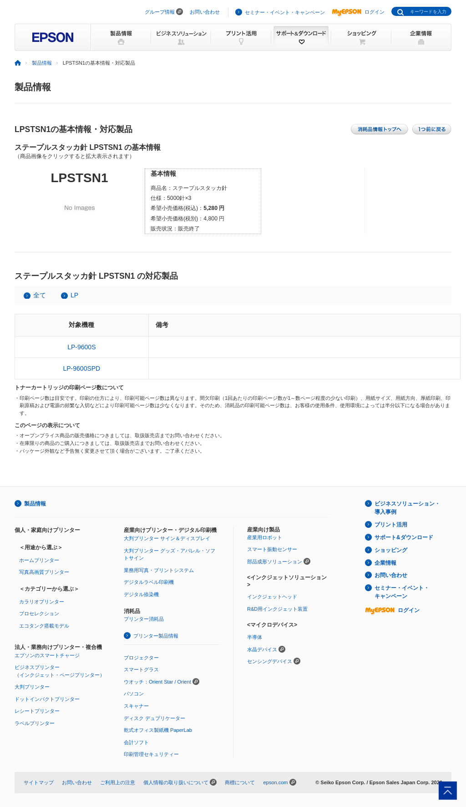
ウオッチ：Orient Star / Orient (157, 681)
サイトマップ (39, 782)
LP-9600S (81, 347)
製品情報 (42, 63)
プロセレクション (39, 613)
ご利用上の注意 (117, 782)
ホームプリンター (39, 560)
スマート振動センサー (272, 549)
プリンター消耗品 (144, 619)
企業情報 (385, 563)
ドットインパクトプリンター (47, 699)
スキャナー (136, 706)
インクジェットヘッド (272, 596)
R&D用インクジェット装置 (277, 609)
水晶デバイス (262, 649)
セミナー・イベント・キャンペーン (285, 12)
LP (74, 295)
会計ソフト (136, 742)
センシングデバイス (269, 661)
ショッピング (391, 550)
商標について (240, 782)
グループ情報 (160, 12)
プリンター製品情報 (155, 635)
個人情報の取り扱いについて (175, 782)
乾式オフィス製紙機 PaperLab (158, 730)
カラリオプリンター (41, 601)
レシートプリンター (37, 711)
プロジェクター (141, 657)
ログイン (358, 12)
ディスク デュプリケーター (154, 718)
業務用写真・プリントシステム (159, 570)
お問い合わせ (205, 12)
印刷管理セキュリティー (151, 754)
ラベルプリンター (35, 723)
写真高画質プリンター (44, 572)
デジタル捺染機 (141, 594)
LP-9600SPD (81, 368)
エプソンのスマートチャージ (47, 655)
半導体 (254, 637)
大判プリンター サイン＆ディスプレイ (167, 538)
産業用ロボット (264, 537)
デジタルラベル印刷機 (149, 582)
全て (39, 295)
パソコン (134, 693)
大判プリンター (32, 687)
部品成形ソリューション (274, 561)
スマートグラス (141, 669)
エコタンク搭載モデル (44, 625)
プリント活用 (391, 524)
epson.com (275, 782)
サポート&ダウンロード (404, 537)
